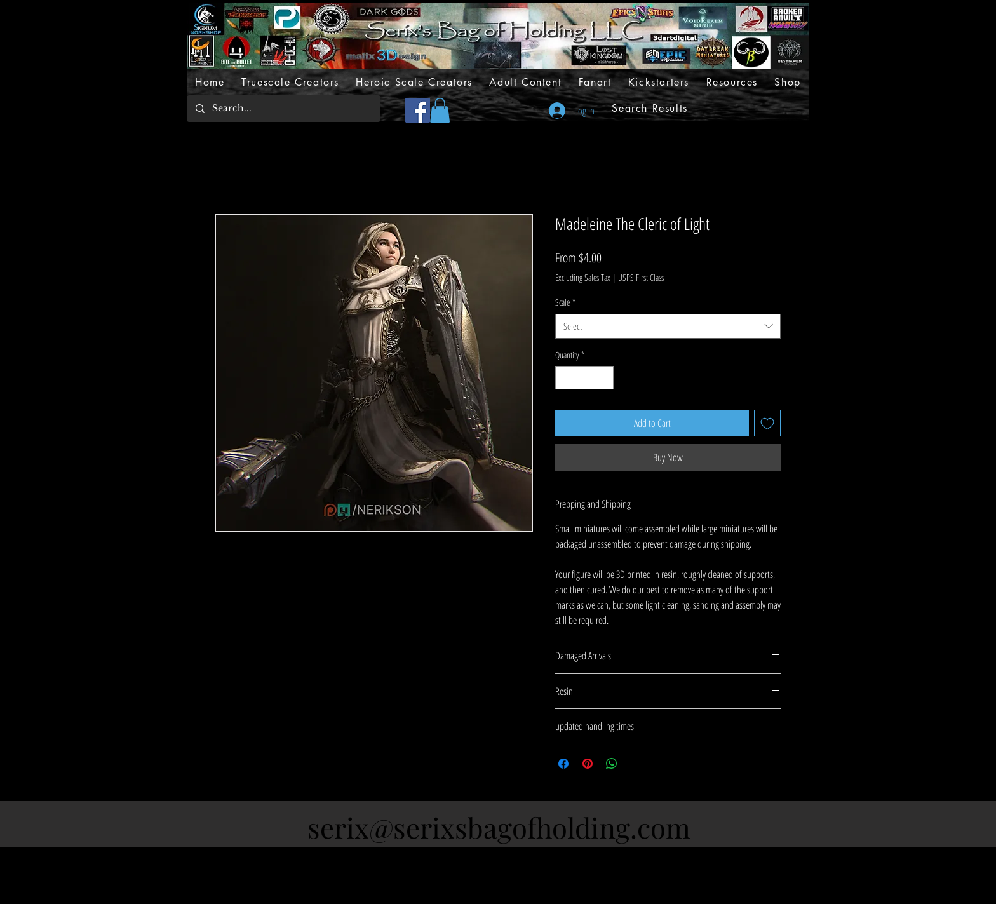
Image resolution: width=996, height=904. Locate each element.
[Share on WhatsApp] (611, 763)
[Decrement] (565, 378)
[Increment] (604, 378)
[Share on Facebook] (563, 763)
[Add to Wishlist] (767, 423)
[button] (439, 110)
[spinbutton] (584, 378)
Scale (565, 302)
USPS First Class (641, 277)
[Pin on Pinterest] (587, 763)
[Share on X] (635, 763)
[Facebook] (417, 110)
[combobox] (668, 326)
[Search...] (283, 108)
